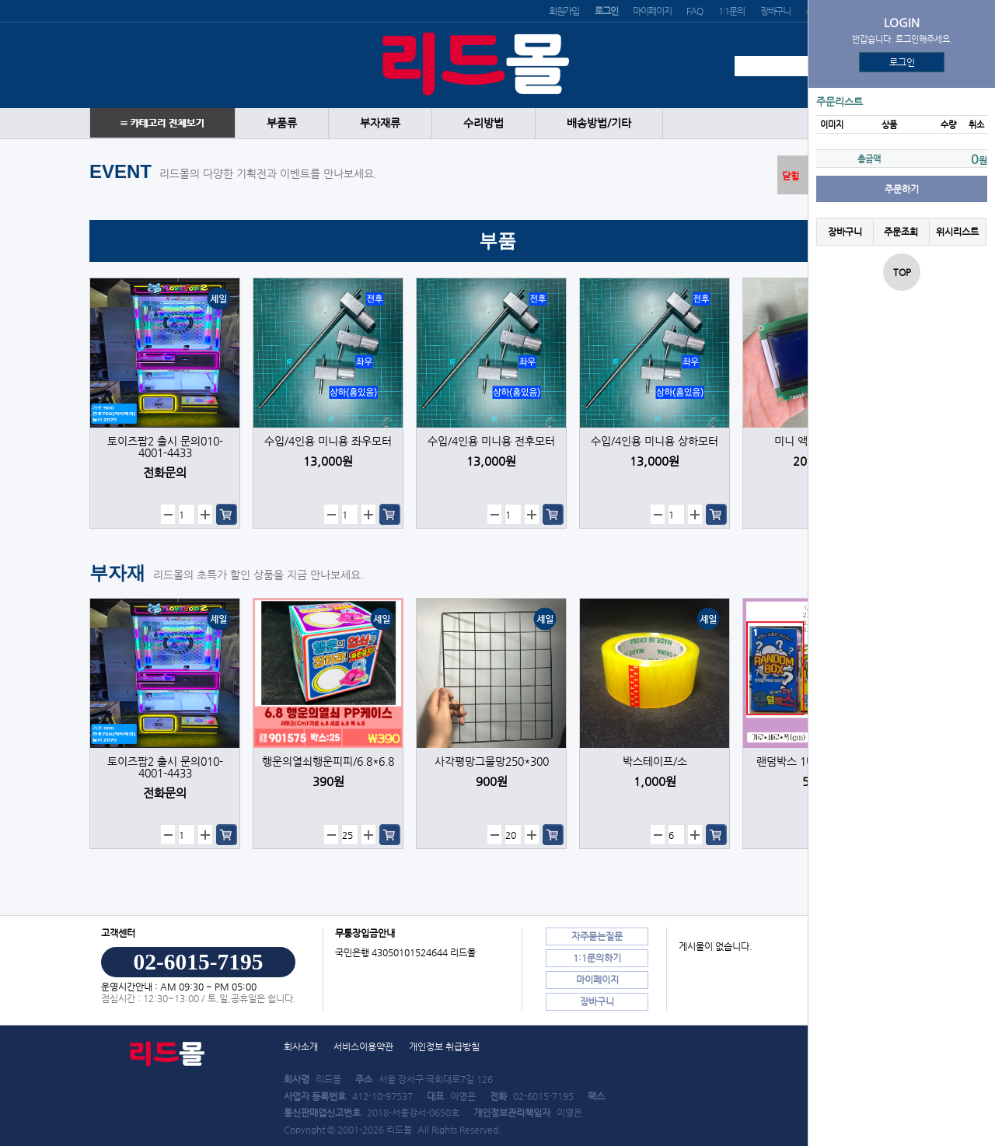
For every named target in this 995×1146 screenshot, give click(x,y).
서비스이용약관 (363, 1046)
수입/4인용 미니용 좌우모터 (328, 441)
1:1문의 (731, 10)
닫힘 (790, 175)
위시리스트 (957, 231)
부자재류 (380, 123)
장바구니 (775, 10)
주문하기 (902, 188)
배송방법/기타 (599, 123)
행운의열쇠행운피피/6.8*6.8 (328, 761)
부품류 (282, 123)
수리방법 (483, 123)
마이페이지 (652, 10)
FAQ (694, 10)
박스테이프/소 (655, 761)
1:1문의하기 (597, 957)
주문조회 (901, 231)
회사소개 (301, 1046)
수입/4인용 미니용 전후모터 (491, 441)
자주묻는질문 (597, 936)
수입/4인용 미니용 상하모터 (654, 441)
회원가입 (564, 10)
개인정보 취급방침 (444, 1046)
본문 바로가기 (0, 0)
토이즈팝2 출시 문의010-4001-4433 (165, 447)
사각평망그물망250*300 (492, 761)
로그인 (902, 62)
